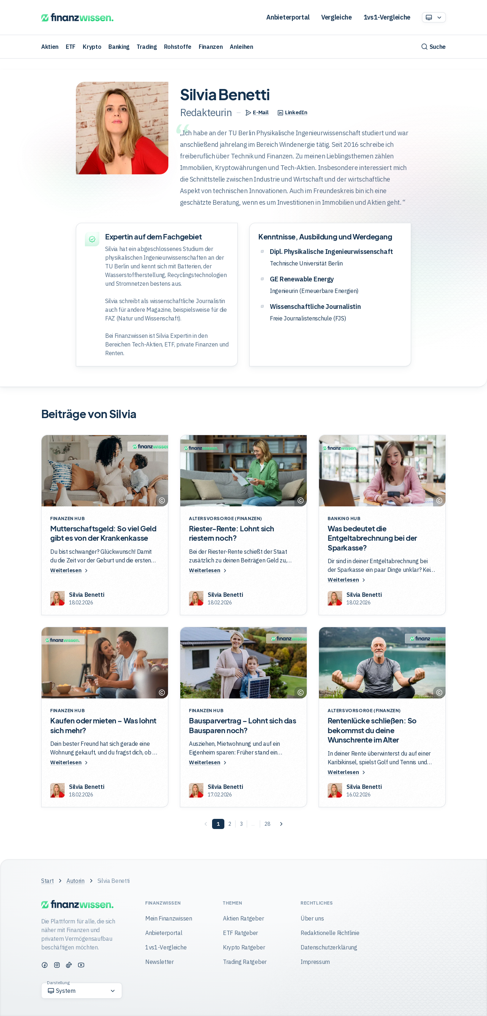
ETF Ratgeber (240, 932)
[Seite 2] (230, 825)
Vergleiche (336, 17)
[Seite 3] (241, 825)
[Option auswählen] (434, 17)
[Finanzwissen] (77, 17)
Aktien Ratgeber (243, 918)
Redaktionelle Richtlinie (330, 932)
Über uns (312, 918)
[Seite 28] (267, 825)
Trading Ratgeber (245, 961)
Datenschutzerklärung (329, 947)
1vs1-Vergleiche (386, 17)
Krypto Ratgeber (244, 947)
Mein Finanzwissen (168, 918)
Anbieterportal (288, 17)
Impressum (315, 961)
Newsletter (159, 961)
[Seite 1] (218, 825)
